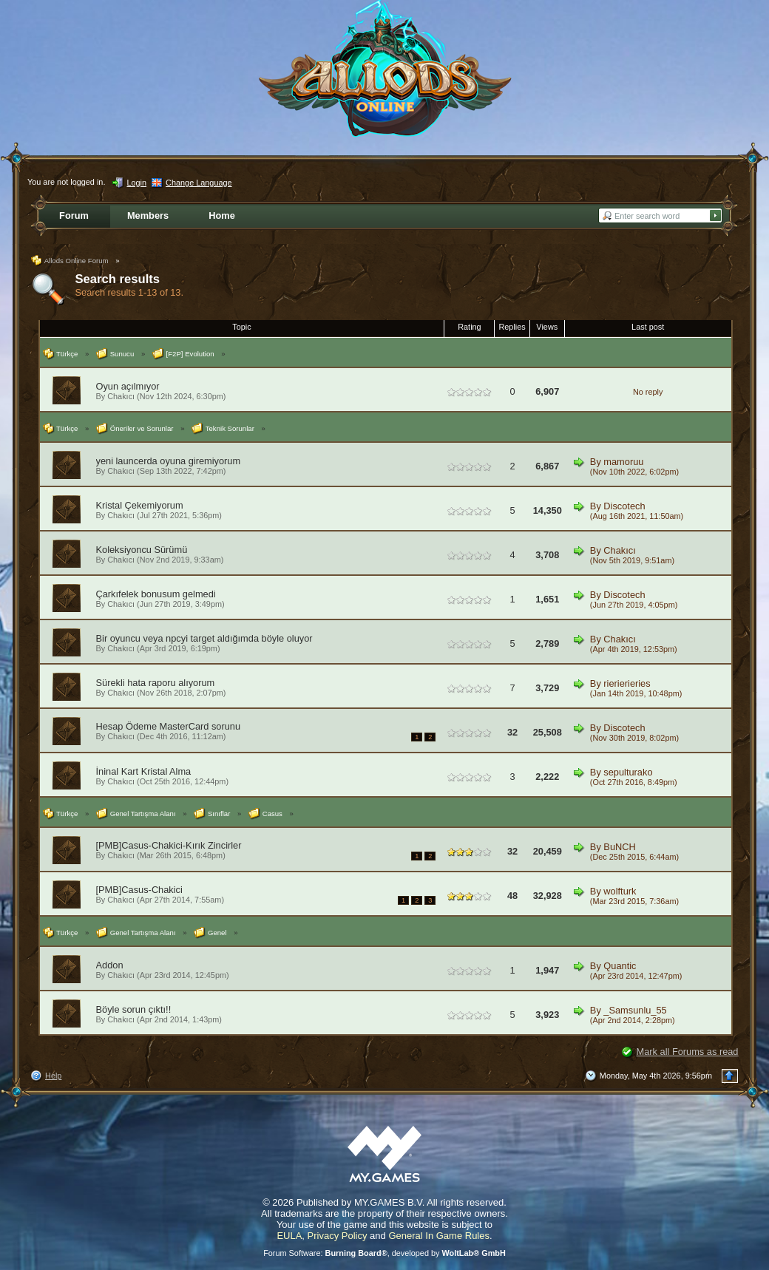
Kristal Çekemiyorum (139, 505)
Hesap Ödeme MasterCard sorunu (168, 726)
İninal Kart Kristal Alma (144, 771)
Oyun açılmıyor (128, 386)
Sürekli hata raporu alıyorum (155, 682)
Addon (109, 965)
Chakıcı (121, 396)
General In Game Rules (438, 1235)
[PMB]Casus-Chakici (139, 889)
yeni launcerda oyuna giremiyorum (168, 460)
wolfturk (619, 891)
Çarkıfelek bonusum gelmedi (156, 594)
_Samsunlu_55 (634, 1010)
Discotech (624, 506)
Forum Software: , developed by (384, 1253)
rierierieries (626, 683)
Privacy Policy (337, 1235)
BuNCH (619, 846)
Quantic (619, 965)
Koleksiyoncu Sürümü (142, 549)
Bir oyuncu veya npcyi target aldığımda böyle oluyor (204, 638)
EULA (289, 1235)
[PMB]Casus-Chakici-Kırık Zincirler (169, 845)
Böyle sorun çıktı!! (134, 1009)
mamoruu (623, 461)
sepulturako (627, 772)
